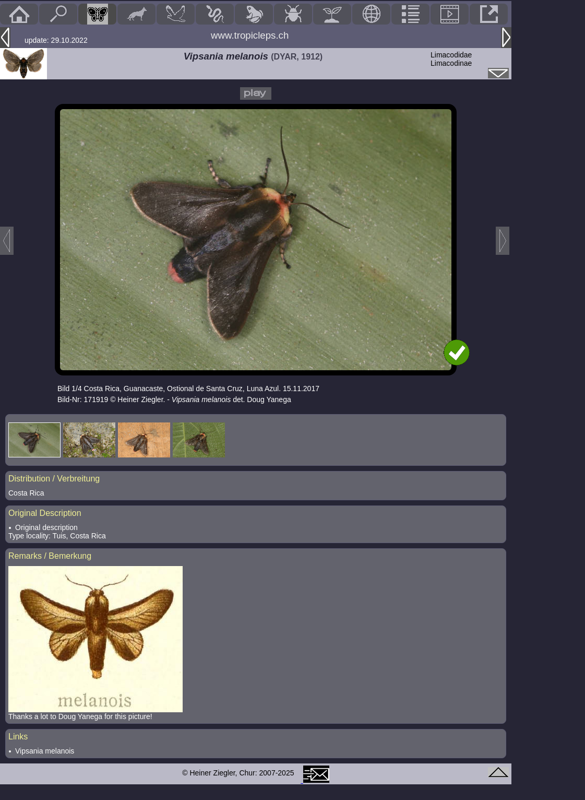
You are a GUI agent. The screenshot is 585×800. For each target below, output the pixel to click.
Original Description (44, 513)
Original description (46, 527)
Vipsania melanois (44, 751)
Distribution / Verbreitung (54, 478)
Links (18, 736)
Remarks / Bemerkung (49, 555)
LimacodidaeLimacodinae (451, 59)
